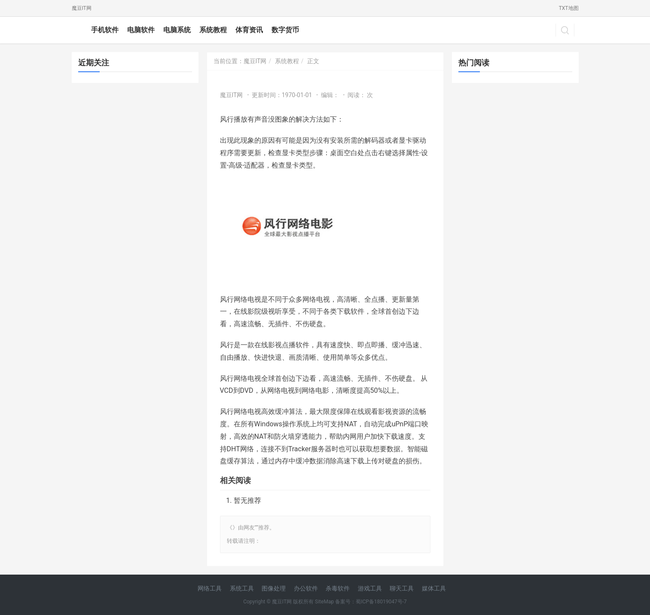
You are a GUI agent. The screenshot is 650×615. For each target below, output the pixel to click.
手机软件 (105, 30)
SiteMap (324, 602)
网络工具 (210, 588)
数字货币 (285, 30)
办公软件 (306, 588)
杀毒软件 (338, 588)
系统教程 (213, 30)
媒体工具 (434, 588)
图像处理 (274, 588)
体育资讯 (249, 30)
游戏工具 (370, 588)
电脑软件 (141, 30)
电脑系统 (177, 30)
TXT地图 (569, 8)
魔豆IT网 (82, 8)
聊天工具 (402, 588)
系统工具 (242, 588)
